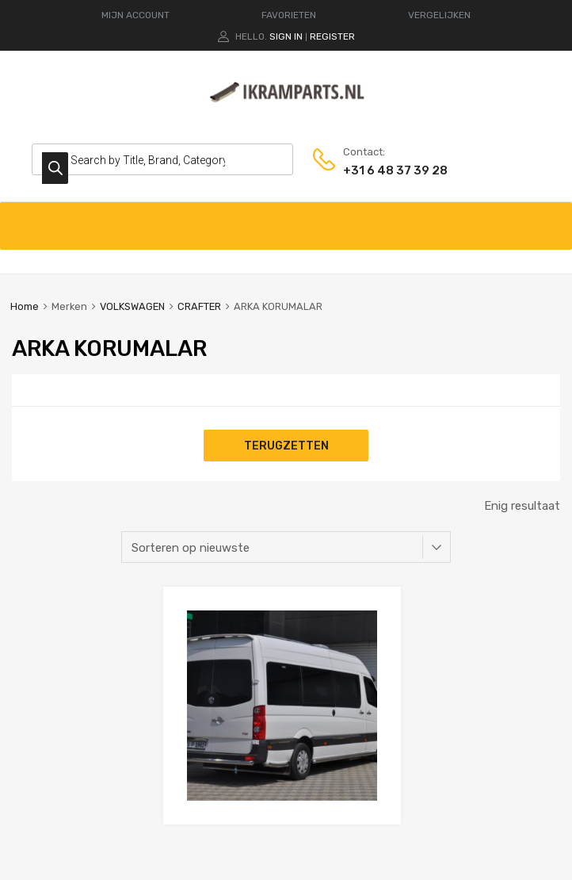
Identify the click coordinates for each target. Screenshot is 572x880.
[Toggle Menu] (551, 218)
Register (332, 36)
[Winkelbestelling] (285, 547)
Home (24, 306)
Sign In (286, 36)
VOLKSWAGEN (132, 306)
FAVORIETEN (288, 15)
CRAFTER (199, 306)
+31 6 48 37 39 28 (382, 170)
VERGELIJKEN (439, 15)
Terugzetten (286, 445)
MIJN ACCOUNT (135, 15)
